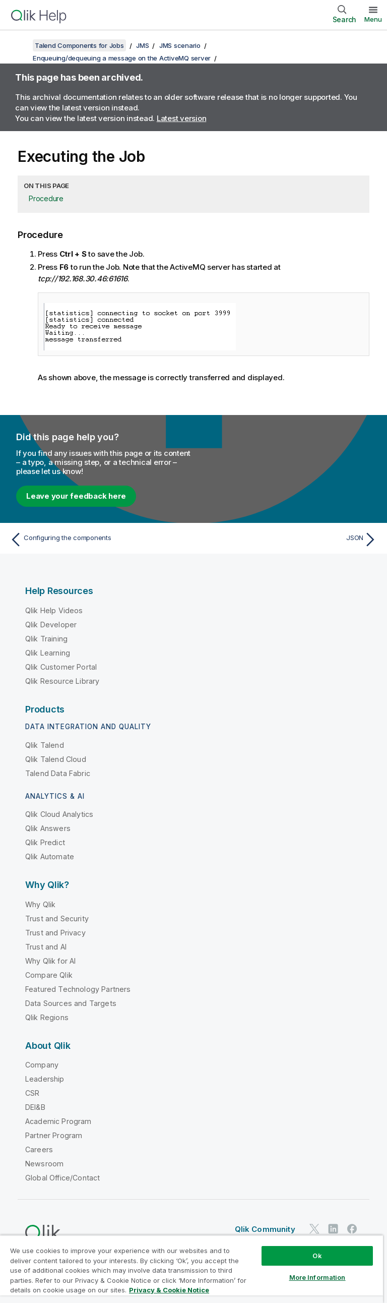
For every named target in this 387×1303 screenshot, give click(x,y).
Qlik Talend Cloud (55, 759)
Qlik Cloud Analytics (59, 814)
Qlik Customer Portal (61, 667)
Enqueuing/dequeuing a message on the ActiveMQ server (122, 58)
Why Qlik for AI (50, 961)
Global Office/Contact (62, 1177)
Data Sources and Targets (70, 1003)
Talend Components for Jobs (79, 45)
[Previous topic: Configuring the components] (99, 539)
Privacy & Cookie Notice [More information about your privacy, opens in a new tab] (169, 1290)
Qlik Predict (45, 842)
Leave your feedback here (76, 496)
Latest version (182, 118)
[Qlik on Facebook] (352, 1229)
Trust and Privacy (55, 932)
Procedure (46, 198)
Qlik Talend (44, 745)
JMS (142, 45)
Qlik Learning (47, 652)
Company (41, 1064)
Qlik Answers (48, 828)
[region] (191, 1269)
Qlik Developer (51, 624)
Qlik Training (46, 638)
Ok (316, 1256)
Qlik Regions (47, 1017)
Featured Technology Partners (78, 989)
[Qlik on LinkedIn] (333, 1229)
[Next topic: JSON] (288, 539)
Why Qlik (40, 904)
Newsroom (44, 1163)
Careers (39, 1149)
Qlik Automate (49, 856)
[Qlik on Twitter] (314, 1229)
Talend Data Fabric (57, 773)
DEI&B (35, 1107)
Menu (373, 19)
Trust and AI (46, 946)
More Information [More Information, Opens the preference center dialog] (317, 1277)
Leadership (44, 1079)
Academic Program (58, 1121)
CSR (32, 1093)
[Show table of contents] (20, 45)
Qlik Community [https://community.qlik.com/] (265, 1229)
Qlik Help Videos (54, 610)
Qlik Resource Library (62, 681)
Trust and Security (57, 918)
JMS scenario (180, 45)
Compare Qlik (49, 975)
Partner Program (53, 1135)
